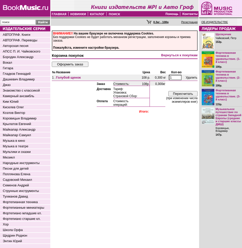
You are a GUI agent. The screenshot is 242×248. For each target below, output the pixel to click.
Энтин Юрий (12, 241)
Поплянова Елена (16, 174)
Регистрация (189, 22)
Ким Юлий (11, 101)
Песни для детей (16, 168)
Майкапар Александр (19, 129)
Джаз (7, 85)
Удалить (191, 77)
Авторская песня (15, 46)
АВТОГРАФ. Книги (16, 35)
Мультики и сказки (17, 152)
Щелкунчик (223, 34)
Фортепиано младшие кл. (22, 213)
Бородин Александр (18, 57)
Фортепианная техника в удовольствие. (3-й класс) (228, 95)
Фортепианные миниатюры (23, 207)
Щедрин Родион (15, 235)
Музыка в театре (15, 146)
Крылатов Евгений (17, 124)
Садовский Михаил (17, 180)
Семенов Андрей (16, 185)
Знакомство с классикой (21, 90)
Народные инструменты (21, 163)
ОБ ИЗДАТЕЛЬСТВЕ (214, 22)
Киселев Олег (13, 107)
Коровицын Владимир (20, 118)
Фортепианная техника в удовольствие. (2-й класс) (228, 76)
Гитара (8, 68)
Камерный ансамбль (18, 96)
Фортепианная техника (20, 202)
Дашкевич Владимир (19, 79)
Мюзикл (9, 157)
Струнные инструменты (21, 191)
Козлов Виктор (14, 113)
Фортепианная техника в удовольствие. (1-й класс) (228, 57)
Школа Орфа (13, 230)
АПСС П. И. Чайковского (21, 51)
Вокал (7, 62)
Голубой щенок (68, 77)
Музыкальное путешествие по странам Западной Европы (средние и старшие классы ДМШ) (228, 117)
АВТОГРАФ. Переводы (20, 40)
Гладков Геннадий (16, 74)
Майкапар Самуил (17, 135)
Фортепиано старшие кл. (22, 219)
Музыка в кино (14, 141)
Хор (6, 224)
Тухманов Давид (15, 196)
